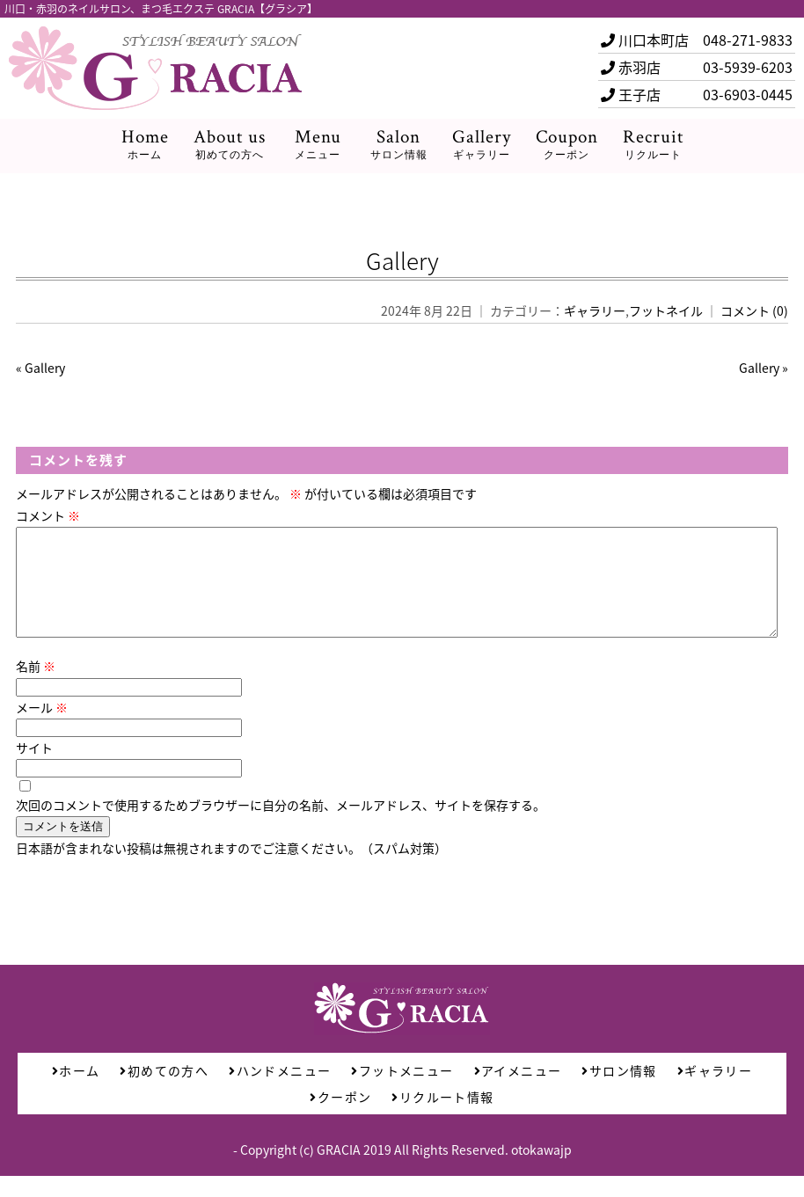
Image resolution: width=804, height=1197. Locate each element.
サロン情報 (618, 1091)
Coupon (567, 144)
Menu (318, 144)
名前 (35, 687)
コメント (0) (754, 310)
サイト (34, 768)
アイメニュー (518, 1091)
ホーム (76, 1091)
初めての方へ (164, 1091)
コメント (48, 515)
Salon (399, 144)
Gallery (481, 144)
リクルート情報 (442, 1118)
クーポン (340, 1118)
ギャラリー (594, 310)
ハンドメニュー (280, 1091)
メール (42, 728)
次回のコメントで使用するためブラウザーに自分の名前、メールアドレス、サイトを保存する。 (280, 826)
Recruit (653, 144)
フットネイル (666, 310)
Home (145, 144)
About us (230, 144)
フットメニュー (402, 1091)
